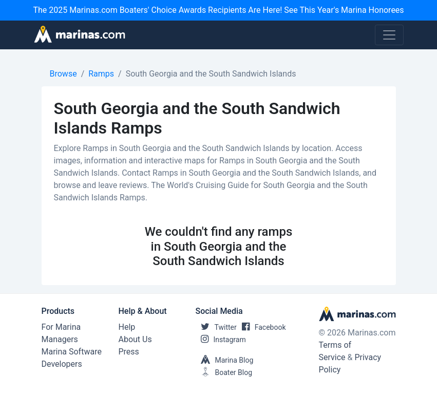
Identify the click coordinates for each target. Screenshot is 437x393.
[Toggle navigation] (389, 35)
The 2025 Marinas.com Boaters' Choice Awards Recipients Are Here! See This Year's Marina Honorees (218, 10)
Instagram (221, 339)
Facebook (261, 327)
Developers (62, 364)
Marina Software (72, 352)
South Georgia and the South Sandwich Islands (211, 74)
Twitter (216, 327)
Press (129, 352)
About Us (135, 339)
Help (127, 327)
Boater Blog (224, 372)
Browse (63, 74)
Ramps (101, 74)
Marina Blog (225, 360)
